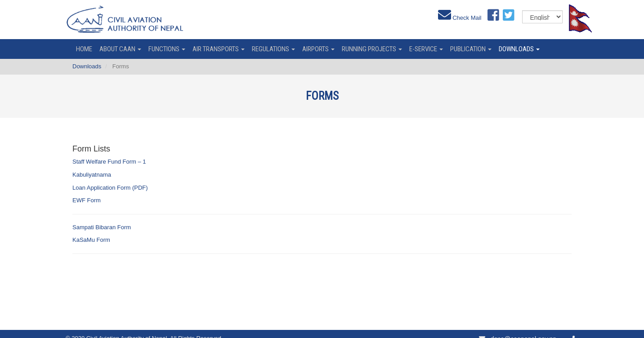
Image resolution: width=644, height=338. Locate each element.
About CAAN (120, 49)
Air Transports (218, 49)
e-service (426, 49)
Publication (471, 49)
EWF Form (86, 200)
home (84, 49)
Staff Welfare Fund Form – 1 (109, 161)
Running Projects (372, 49)
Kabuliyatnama (91, 174)
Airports (318, 49)
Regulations (273, 49)
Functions (166, 49)
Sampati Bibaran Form (101, 227)
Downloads (519, 49)
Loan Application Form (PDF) (110, 187)
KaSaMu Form (91, 239)
